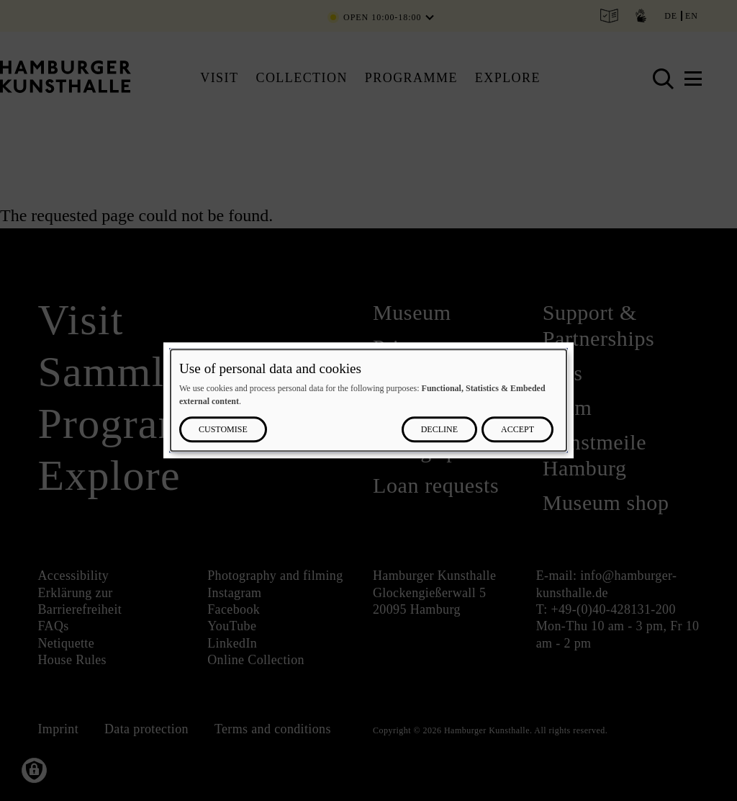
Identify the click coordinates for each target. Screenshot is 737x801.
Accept (517, 430)
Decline (439, 430)
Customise (223, 430)
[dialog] (368, 400)
